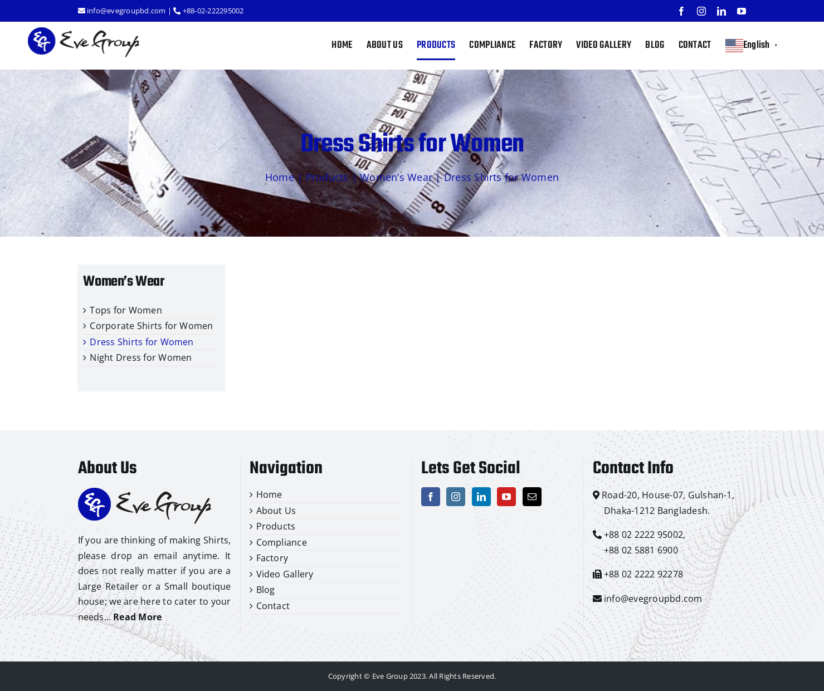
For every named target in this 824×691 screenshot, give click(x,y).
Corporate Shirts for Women (151, 326)
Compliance (281, 542)
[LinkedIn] (481, 496)
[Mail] (532, 496)
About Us (276, 510)
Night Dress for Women (141, 357)
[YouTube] (506, 496)
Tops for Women (126, 310)
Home (279, 177)
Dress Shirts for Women (141, 342)
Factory (272, 558)
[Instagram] (455, 496)
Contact (273, 606)
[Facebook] (430, 496)
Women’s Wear (396, 177)
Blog (265, 590)
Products (327, 177)
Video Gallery (285, 574)
